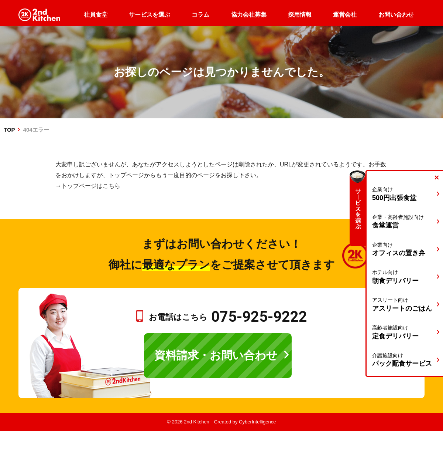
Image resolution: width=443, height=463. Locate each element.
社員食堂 (95, 14)
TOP (9, 129)
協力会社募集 (249, 14)
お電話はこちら (228, 317)
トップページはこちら (90, 186)
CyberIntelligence (257, 422)
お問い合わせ (396, 14)
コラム (200, 14)
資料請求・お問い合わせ (216, 355)
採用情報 (300, 14)
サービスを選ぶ (149, 14)
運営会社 (345, 14)
